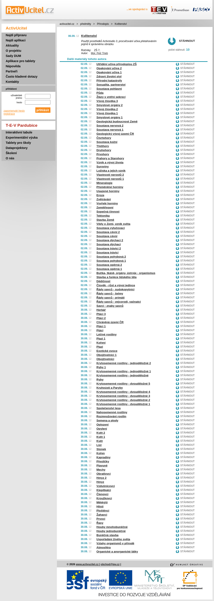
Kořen (101, 453)
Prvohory (103, 154)
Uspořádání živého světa (113, 539)
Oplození (103, 424)
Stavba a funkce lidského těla (117, 277)
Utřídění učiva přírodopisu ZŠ (117, 64)
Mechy (101, 469)
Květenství (89, 36)
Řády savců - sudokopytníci (115, 289)
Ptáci (100, 330)
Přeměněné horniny (110, 187)
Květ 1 (101, 436)
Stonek (101, 449)
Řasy (100, 522)
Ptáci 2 (101, 318)
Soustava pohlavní (109, 88)
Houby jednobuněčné (111, 531)
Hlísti (100, 506)
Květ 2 (101, 432)
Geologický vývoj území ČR (115, 133)
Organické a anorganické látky (117, 551)
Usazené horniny (108, 191)
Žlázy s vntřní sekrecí (111, 97)
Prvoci (101, 518)
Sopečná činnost (108, 211)
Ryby (100, 379)
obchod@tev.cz (110, 564)
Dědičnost (103, 281)
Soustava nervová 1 (110, 129)
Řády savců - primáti (111, 297)
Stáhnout (187, 40)
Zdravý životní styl (109, 76)
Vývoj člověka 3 (107, 101)
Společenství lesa (109, 408)
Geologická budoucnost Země (117, 121)
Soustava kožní (107, 142)
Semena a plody (107, 420)
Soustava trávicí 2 (109, 248)
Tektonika (103, 215)
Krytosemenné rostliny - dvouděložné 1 (123, 404)
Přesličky (103, 461)
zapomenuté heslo (14, 110)
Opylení (102, 428)
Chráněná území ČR (110, 322)
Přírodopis (103, 23)
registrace (9, 113)
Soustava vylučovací (111, 228)
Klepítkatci (104, 490)
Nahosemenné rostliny (112, 412)
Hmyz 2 (102, 477)
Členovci (103, 494)
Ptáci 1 (101, 326)
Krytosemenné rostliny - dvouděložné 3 (123, 396)
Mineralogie (104, 183)
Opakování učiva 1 (109, 72)
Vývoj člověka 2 (107, 109)
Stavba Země (105, 219)
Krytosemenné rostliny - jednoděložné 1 (124, 371)
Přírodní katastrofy (109, 80)
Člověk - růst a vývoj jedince (116, 285)
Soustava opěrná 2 (109, 264)
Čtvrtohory (104, 137)
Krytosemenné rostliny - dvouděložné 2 (123, 400)
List (99, 445)
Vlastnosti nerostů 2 (110, 174)
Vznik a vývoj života (110, 162)
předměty (85, 23)
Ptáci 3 (101, 314)
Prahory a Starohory (110, 158)
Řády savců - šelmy (110, 293)
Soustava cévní (107, 236)
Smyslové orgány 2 (110, 105)
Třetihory (103, 146)
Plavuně (102, 465)
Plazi (100, 346)
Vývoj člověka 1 (107, 113)
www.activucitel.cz (87, 564)
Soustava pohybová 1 (111, 260)
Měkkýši (102, 502)
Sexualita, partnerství (111, 84)
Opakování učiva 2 (109, 68)
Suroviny (103, 166)
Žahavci (102, 514)
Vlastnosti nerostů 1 (110, 178)
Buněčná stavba (108, 535)
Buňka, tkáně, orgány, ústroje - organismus (126, 273)
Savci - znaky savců (110, 305)
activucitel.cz (67, 23)
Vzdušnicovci (106, 486)
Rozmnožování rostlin (111, 416)
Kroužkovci (104, 498)
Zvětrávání (104, 199)
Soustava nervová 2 (110, 125)
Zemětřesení (105, 207)
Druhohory (104, 150)
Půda (100, 92)
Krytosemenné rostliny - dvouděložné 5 (123, 383)
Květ (100, 441)
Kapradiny (104, 457)
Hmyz (100, 482)
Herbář (101, 309)
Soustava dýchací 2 (110, 240)
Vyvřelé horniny (107, 203)
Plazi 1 (101, 338)
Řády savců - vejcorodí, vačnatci (119, 301)
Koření (101, 342)
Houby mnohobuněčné (112, 527)
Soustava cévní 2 (108, 232)
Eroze (100, 195)
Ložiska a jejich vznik (111, 170)
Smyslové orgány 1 (110, 117)
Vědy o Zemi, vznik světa (113, 223)
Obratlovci (104, 473)
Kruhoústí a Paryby (110, 387)
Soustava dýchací (109, 244)
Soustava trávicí (108, 252)
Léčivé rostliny (107, 334)
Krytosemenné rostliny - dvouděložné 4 (123, 391)
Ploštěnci (103, 510)
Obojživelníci (105, 359)
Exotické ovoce (107, 350)
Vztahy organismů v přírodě (115, 543)
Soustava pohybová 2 (111, 256)
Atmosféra (104, 547)
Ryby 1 (101, 367)
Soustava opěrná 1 (109, 269)
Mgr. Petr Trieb (99, 53)
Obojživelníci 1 (107, 355)
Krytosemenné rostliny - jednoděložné (122, 375)
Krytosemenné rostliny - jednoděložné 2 (124, 363)
